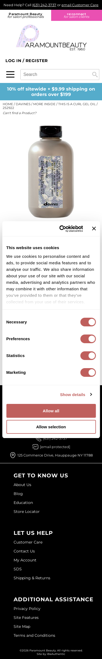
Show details (72, 394)
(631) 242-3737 (44, 5)
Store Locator (27, 511)
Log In (14, 60)
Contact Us (24, 551)
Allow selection (51, 427)
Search (95, 74)
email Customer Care (79, 5)
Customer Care (28, 542)
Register (37, 60)
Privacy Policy (27, 608)
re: (77, 15)
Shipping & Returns (32, 578)
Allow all (51, 411)
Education (23, 502)
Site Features (26, 617)
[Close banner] (94, 228)
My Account (25, 560)
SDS (18, 569)
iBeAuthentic (56, 654)
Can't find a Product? (19, 113)
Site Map (22, 626)
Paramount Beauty (25, 15)
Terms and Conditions (34, 635)
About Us (22, 484)
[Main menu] (10, 74)
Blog (18, 493)
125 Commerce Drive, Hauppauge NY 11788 (55, 455)
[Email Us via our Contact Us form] (55, 447)
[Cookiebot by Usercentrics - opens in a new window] (62, 228)
